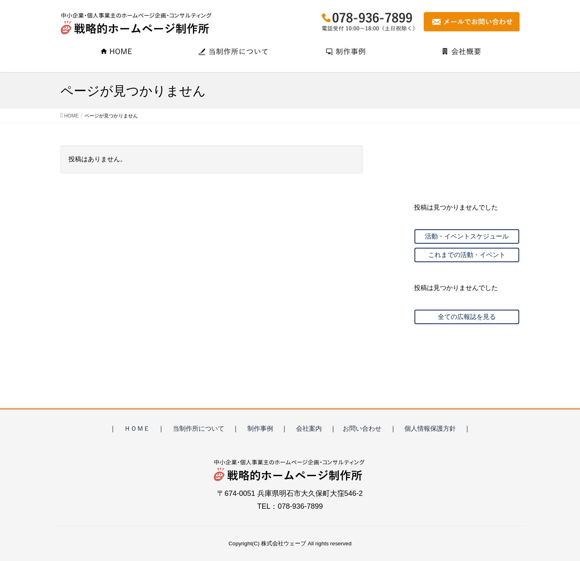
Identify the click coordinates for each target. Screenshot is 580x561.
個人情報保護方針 (430, 428)
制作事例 (260, 428)
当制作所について (198, 428)
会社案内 (309, 428)
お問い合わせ (362, 428)
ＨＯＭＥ (137, 428)
